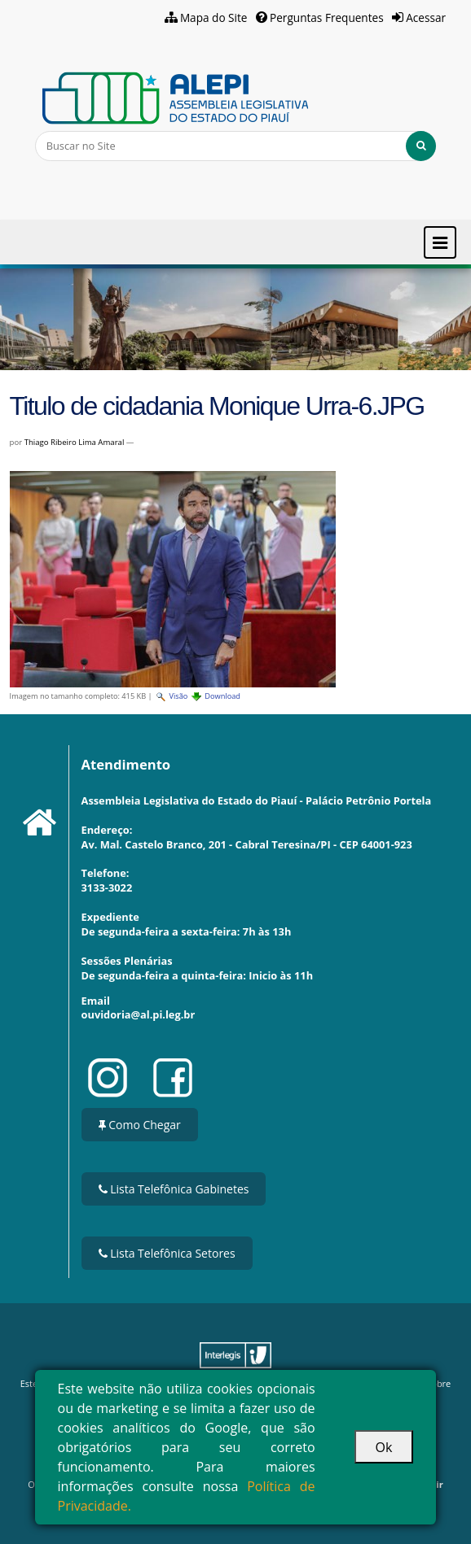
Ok (384, 1447)
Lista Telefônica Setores (167, 1253)
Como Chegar (140, 1124)
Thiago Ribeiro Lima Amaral (74, 442)
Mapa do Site (214, 17)
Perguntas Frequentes (327, 17)
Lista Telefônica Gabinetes (174, 1189)
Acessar (426, 17)
